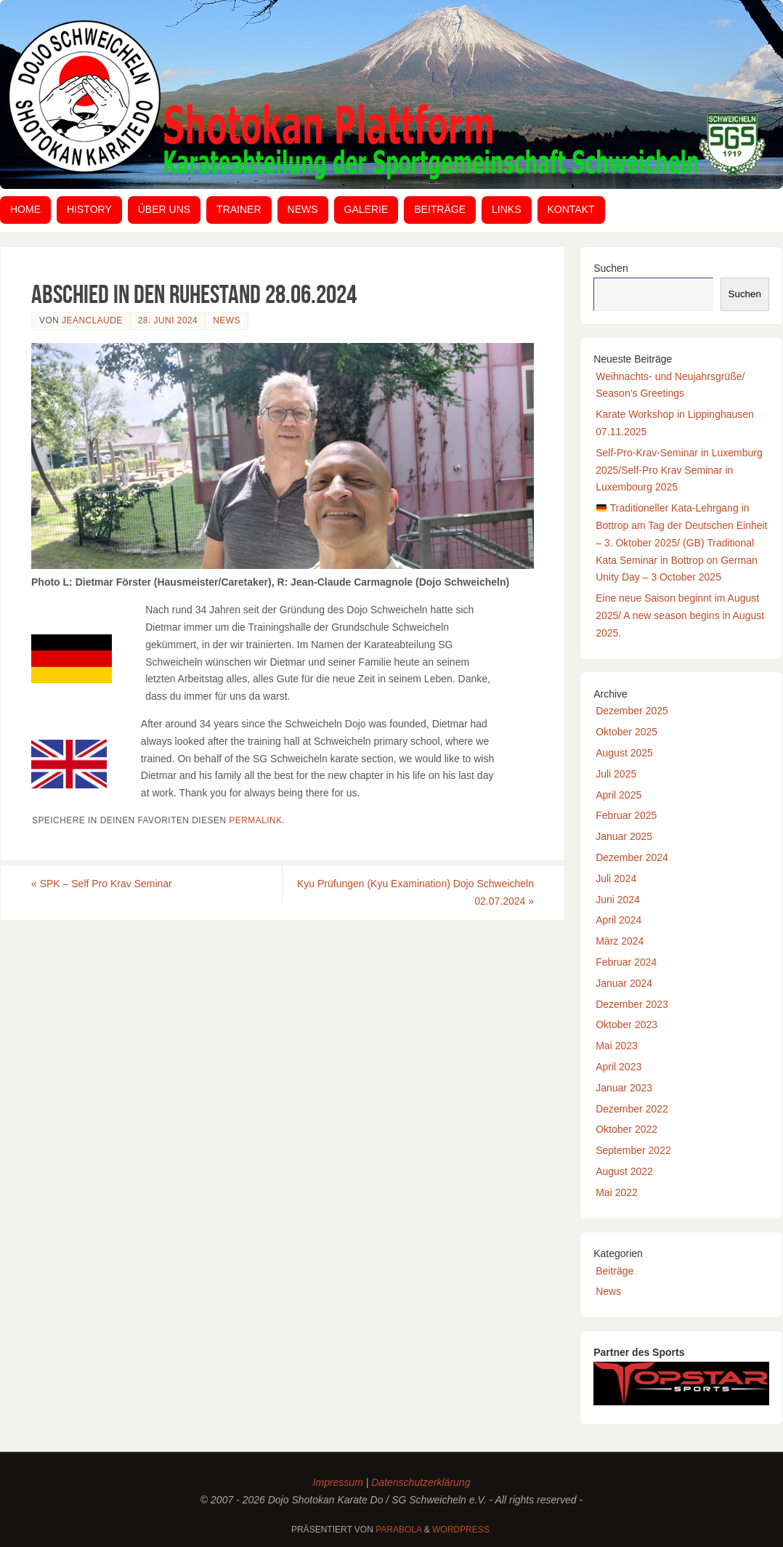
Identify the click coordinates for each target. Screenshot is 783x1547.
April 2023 (618, 1067)
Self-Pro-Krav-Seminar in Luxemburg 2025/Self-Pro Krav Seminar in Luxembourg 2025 (679, 470)
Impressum (338, 1482)
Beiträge (614, 1271)
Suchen (610, 268)
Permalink (255, 820)
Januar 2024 (624, 983)
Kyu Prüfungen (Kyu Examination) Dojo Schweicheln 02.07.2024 (415, 892)
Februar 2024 (626, 962)
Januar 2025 (624, 836)
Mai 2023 (617, 1045)
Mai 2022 (617, 1192)
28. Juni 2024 (168, 320)
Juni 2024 (618, 899)
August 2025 (624, 753)
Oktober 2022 (626, 1129)
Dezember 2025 (632, 710)
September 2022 (633, 1150)
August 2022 (624, 1171)
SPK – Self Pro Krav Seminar (101, 883)
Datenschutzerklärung (420, 1482)
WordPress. (462, 1529)
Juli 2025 (616, 774)
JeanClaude (92, 320)
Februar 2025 (626, 815)
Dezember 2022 (632, 1109)
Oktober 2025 (626, 732)
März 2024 (620, 941)
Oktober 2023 (626, 1024)
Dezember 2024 (632, 857)
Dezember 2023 (632, 1004)
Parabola (398, 1529)
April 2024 (618, 920)
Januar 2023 (624, 1088)
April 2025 (618, 795)
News (226, 320)
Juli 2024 (616, 878)
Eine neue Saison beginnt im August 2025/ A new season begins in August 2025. (680, 615)
